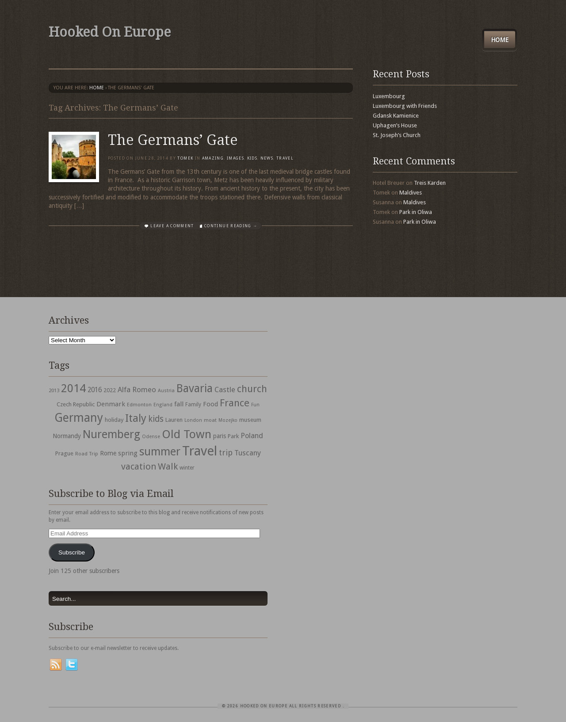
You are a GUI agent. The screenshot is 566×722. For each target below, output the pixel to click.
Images (235, 158)
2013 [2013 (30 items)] (54, 390)
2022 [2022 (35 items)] (109, 390)
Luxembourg (389, 96)
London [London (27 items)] (193, 420)
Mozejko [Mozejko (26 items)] (227, 420)
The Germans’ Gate (173, 140)
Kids (252, 158)
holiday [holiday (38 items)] (114, 419)
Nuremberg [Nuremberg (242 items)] (111, 434)
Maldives (410, 192)
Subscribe (71, 552)
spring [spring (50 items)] (128, 453)
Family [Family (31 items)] (193, 404)
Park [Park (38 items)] (233, 436)
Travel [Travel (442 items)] (199, 450)
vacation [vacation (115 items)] (138, 466)
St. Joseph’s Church (397, 135)
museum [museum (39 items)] (250, 419)
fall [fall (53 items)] (179, 404)
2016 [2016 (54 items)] (95, 390)
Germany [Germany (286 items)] (78, 417)
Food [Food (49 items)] (210, 404)
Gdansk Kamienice (396, 115)
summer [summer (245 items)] (159, 451)
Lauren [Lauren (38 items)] (174, 419)
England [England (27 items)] (162, 405)
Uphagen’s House (395, 125)
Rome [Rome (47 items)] (108, 453)
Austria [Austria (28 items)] (166, 390)
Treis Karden (430, 183)
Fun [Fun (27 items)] (255, 405)
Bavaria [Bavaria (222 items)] (194, 388)
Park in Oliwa (415, 212)
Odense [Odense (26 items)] (151, 436)
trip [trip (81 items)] (226, 452)
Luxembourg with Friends (405, 106)
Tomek (185, 158)
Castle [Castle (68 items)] (224, 389)
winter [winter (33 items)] (187, 468)
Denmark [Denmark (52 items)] (110, 404)
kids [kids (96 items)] (156, 419)
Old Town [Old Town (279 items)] (186, 434)
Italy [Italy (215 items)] (135, 418)
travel (285, 158)
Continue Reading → (230, 226)
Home (500, 39)
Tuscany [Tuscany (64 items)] (247, 453)
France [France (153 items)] (234, 403)
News (266, 158)
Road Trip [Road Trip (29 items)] (86, 454)
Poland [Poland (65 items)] (252, 436)
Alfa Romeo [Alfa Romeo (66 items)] (137, 389)
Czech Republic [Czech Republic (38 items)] (76, 404)
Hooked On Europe (110, 32)
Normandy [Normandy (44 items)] (67, 435)
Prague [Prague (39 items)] (64, 453)
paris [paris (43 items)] (219, 435)
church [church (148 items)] (252, 388)
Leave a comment (172, 226)
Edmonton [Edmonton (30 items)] (139, 404)
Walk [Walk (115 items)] (168, 466)
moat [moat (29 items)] (210, 420)
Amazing (213, 158)
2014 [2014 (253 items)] (73, 388)
